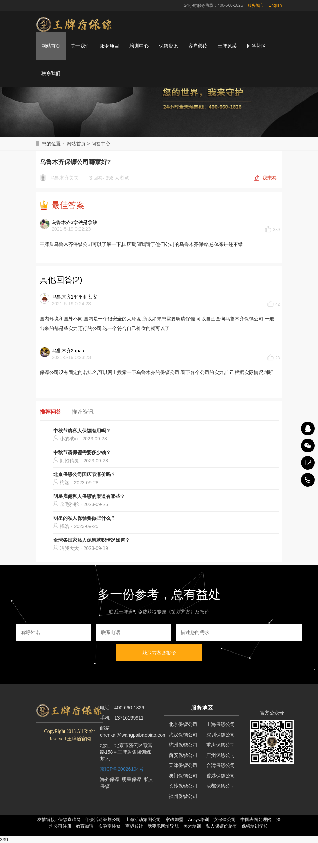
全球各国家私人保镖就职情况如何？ (91, 540)
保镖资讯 (168, 46)
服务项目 (109, 46)
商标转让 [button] (134, 826)
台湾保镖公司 (220, 765)
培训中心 (139, 46)
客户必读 (197, 46)
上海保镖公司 (220, 724)
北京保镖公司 (183, 724)
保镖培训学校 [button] (254, 826)
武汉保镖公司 (183, 734)
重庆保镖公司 (220, 745)
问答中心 (100, 143)
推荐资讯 (83, 412)
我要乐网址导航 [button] (163, 826)
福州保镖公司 (183, 796)
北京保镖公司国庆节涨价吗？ (84, 474)
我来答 (269, 178)
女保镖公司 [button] (224, 819)
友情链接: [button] (46, 819)
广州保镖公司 (220, 755)
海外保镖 (109, 779)
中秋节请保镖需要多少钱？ (82, 452)
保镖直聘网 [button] (69, 819)
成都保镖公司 (220, 786)
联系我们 (50, 73)
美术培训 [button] (192, 826)
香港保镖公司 (220, 775)
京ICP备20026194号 (122, 769)
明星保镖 (131, 779)
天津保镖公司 (183, 765)
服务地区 (202, 708)
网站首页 (50, 46)
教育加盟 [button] (85, 826)
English (275, 5)
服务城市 (256, 5)
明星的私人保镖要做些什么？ (84, 518)
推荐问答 (50, 412)
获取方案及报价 (159, 653)
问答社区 (256, 46)
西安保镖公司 (183, 755)
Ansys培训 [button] (198, 819)
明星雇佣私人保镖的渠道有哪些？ (89, 496)
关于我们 (80, 46)
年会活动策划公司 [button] (103, 819)
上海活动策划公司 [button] (143, 819)
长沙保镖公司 (183, 786)
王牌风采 (227, 46)
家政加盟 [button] (174, 819)
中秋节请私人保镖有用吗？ (82, 430)
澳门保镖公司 (183, 775)
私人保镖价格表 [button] (221, 826)
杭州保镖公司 (183, 745)
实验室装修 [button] (109, 826)
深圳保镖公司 (220, 734)
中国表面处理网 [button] (256, 819)
